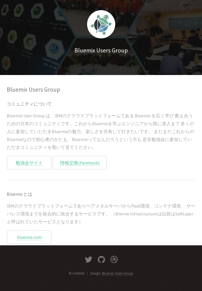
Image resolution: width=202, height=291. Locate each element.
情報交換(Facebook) (79, 163)
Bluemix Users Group (117, 273)
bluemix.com (29, 237)
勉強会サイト (29, 163)
